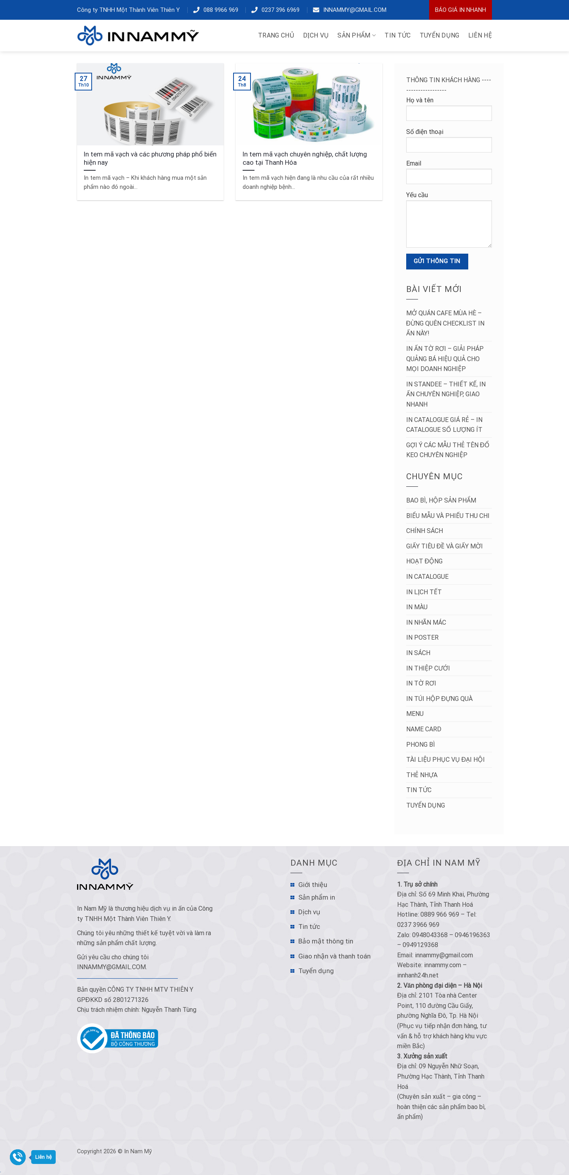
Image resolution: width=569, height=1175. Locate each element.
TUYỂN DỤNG (440, 35)
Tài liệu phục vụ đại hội (445, 759)
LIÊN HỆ (480, 35)
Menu (415, 713)
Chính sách (424, 531)
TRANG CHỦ (276, 35)
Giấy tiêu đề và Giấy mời (444, 546)
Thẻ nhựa (421, 775)
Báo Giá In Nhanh (460, 9)
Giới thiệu (312, 885)
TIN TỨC (397, 35)
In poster (422, 637)
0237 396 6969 (281, 9)
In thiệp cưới (428, 668)
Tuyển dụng (425, 805)
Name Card (423, 729)
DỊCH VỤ (316, 35)
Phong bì (420, 744)
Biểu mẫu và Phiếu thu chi (448, 516)
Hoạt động (424, 561)
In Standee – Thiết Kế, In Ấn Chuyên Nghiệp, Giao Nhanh (446, 394)
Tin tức (418, 790)
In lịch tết (424, 592)
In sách (418, 653)
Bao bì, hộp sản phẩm (441, 500)
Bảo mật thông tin (325, 941)
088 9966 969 (220, 9)
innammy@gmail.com (354, 9)
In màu (417, 607)
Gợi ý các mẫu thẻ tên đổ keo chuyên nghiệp (448, 450)
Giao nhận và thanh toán (334, 956)
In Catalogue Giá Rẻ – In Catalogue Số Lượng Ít (444, 425)
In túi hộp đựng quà (439, 698)
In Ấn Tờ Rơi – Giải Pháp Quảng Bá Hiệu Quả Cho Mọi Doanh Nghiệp (445, 359)
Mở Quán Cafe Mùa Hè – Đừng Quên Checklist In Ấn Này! (445, 323)
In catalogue (427, 576)
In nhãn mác (426, 622)
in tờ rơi (421, 683)
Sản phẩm (356, 36)
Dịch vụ (309, 912)
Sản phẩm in (316, 897)
